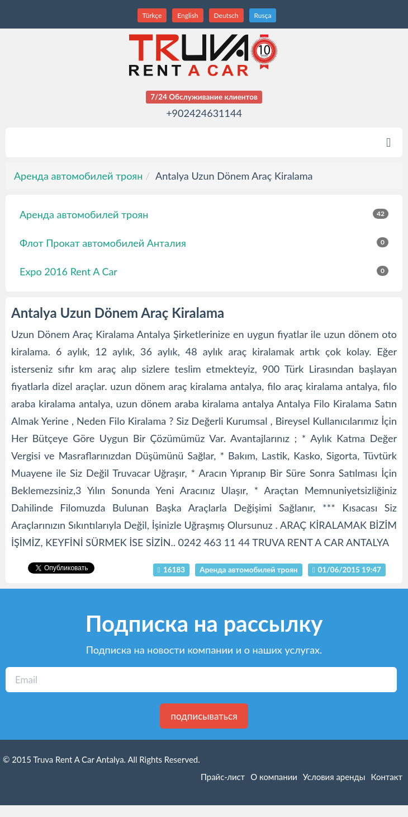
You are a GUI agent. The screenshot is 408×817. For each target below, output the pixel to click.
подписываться (203, 716)
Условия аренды (334, 777)
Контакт (386, 777)
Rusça (263, 15)
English (187, 15)
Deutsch (226, 15)
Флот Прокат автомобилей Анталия (204, 243)
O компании (273, 777)
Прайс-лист (223, 777)
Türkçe (152, 15)
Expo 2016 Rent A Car (204, 271)
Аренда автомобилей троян (78, 176)
